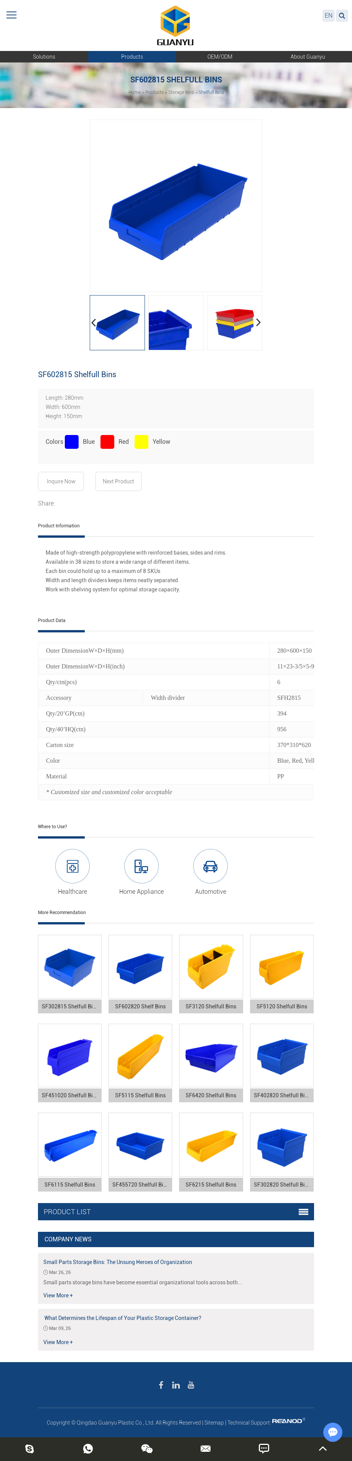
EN (328, 15)
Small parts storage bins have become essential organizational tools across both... (142, 1282)
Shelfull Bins (211, 92)
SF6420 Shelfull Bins (211, 1095)
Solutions (44, 57)
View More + (58, 1295)
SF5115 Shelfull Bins (140, 1095)
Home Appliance (141, 891)
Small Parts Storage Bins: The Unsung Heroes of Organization (117, 1262)
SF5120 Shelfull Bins (282, 1006)
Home (134, 92)
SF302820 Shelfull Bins (282, 1185)
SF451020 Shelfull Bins (70, 1095)
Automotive (210, 891)
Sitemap (214, 1423)
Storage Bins (181, 92)
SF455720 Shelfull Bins (140, 1185)
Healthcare (72, 891)
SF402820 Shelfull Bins (282, 1095)
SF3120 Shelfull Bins (211, 1006)
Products (132, 57)
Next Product (118, 481)
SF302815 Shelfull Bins (70, 1006)
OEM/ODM (219, 57)
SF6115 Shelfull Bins (69, 1185)
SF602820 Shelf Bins (140, 1006)
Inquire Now (61, 481)
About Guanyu (308, 57)
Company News (68, 1239)
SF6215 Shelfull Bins (211, 1185)
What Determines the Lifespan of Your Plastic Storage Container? (122, 1318)
